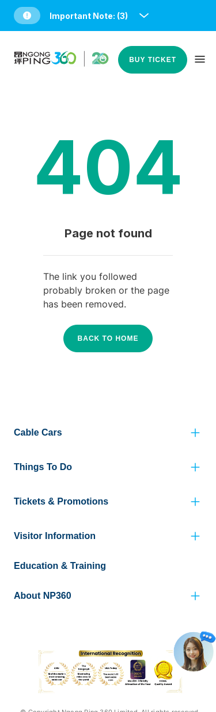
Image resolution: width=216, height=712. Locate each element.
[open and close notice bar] (144, 15)
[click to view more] (195, 432)
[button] (82, 15)
